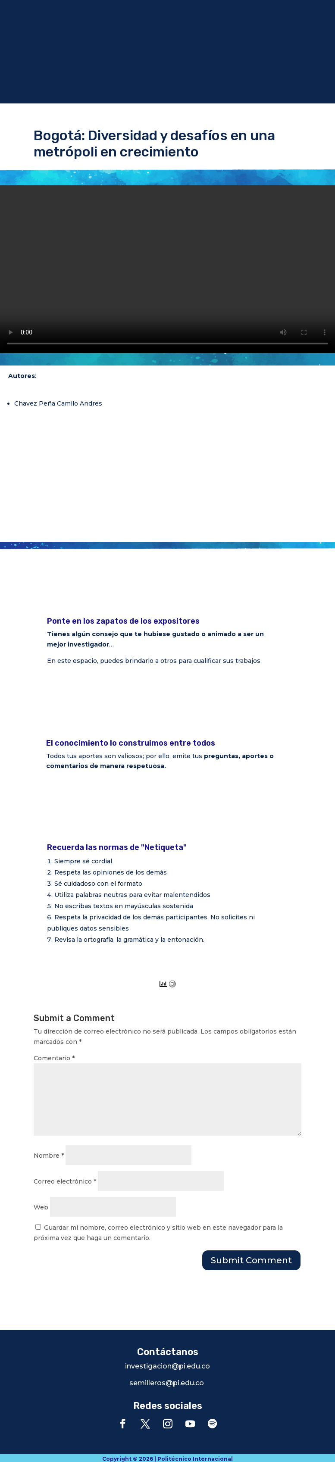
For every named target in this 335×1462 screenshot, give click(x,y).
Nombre (49, 1155)
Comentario (54, 1058)
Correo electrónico (65, 1181)
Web (41, 1207)
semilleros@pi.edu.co (166, 1383)
